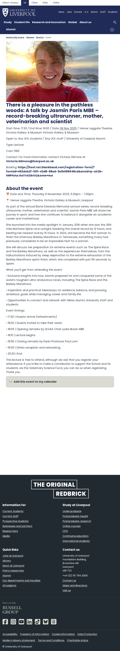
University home (15, 37)
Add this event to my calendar (35, 382)
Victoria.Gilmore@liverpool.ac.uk (30, 161)
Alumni (11, 29)
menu (112, 30)
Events (40, 37)
